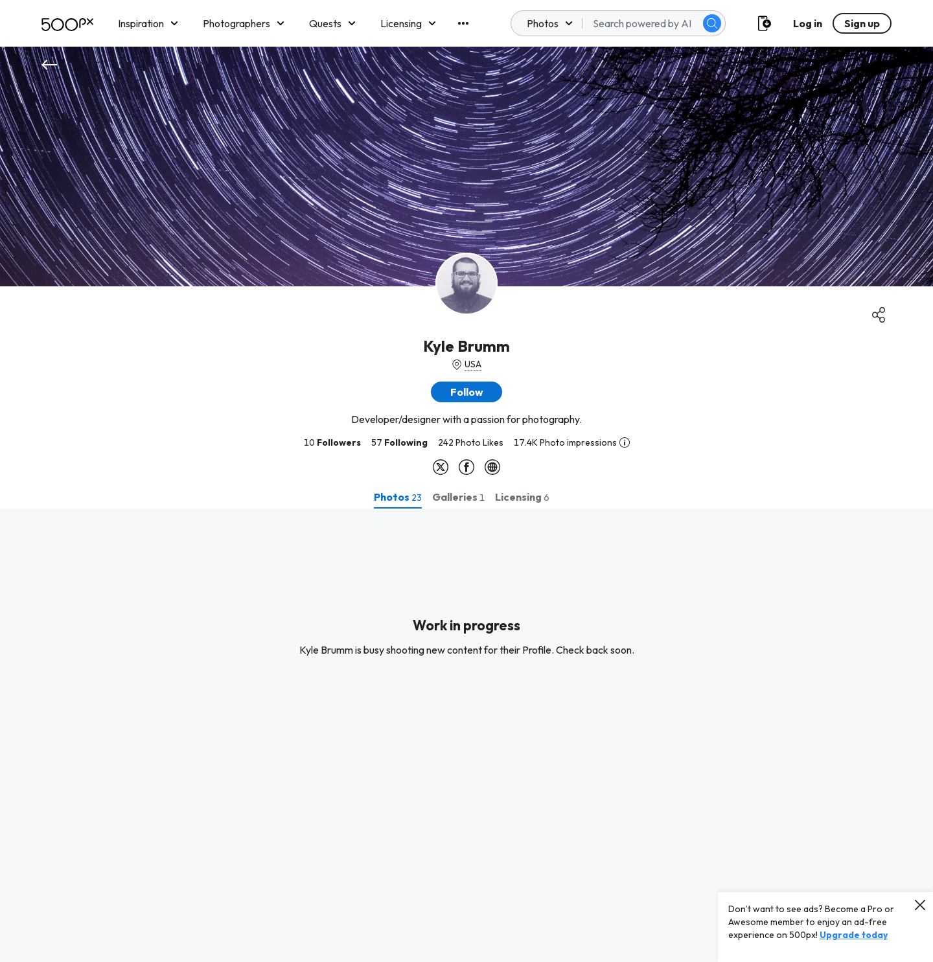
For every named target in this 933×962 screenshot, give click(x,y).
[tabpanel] (466, 735)
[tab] (398, 497)
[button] (466, 392)
